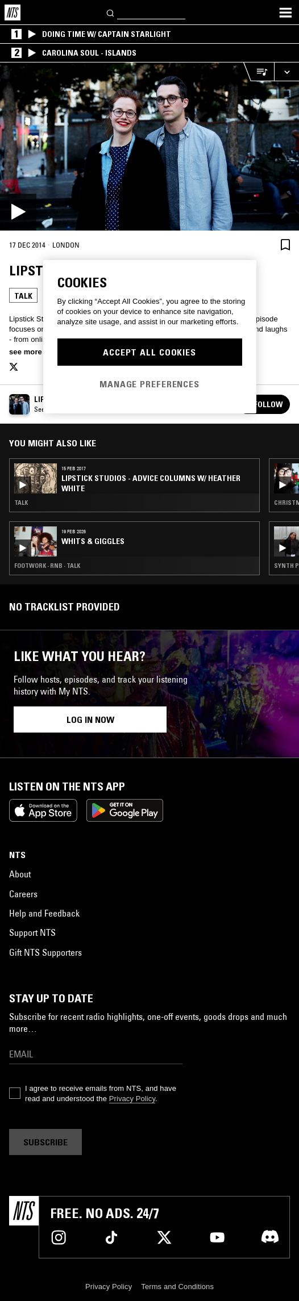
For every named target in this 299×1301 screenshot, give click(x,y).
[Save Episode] (285, 244)
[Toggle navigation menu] (285, 12)
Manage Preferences (149, 384)
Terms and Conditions (177, 1286)
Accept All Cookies (149, 352)
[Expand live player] (286, 71)
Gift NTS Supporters (45, 952)
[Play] (149, 146)
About (20, 874)
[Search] (111, 12)
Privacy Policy (132, 1098)
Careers (23, 894)
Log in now (90, 719)
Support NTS (32, 932)
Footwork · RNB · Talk (47, 566)
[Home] (12, 12)
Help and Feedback (44, 913)
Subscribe (45, 1142)
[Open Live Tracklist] (258, 71)
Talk (23, 296)
